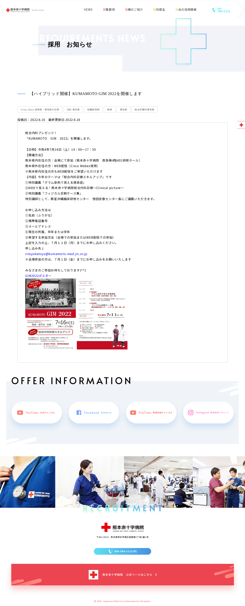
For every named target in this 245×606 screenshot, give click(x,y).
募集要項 (109, 9)
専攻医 (123, 109)
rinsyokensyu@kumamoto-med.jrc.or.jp (56, 253)
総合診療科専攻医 (144, 109)
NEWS (88, 9)
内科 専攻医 (73, 109)
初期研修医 (93, 109)
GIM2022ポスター (38, 275)
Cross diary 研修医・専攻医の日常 (40, 109)
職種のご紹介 (134, 9)
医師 (109, 109)
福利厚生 (159, 9)
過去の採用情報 (185, 9)
